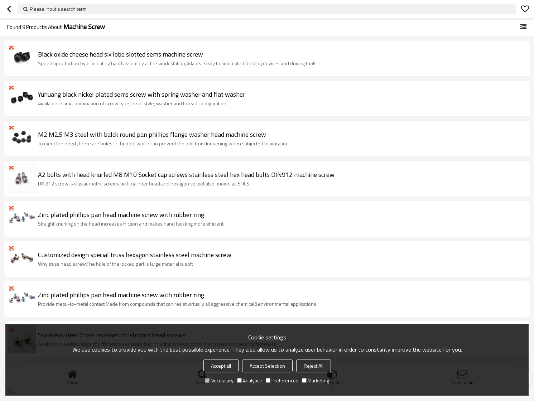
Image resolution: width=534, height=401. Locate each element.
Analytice (249, 380)
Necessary (219, 380)
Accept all (221, 365)
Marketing (315, 380)
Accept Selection (267, 365)
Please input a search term (58, 9)
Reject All (313, 365)
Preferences (282, 380)
